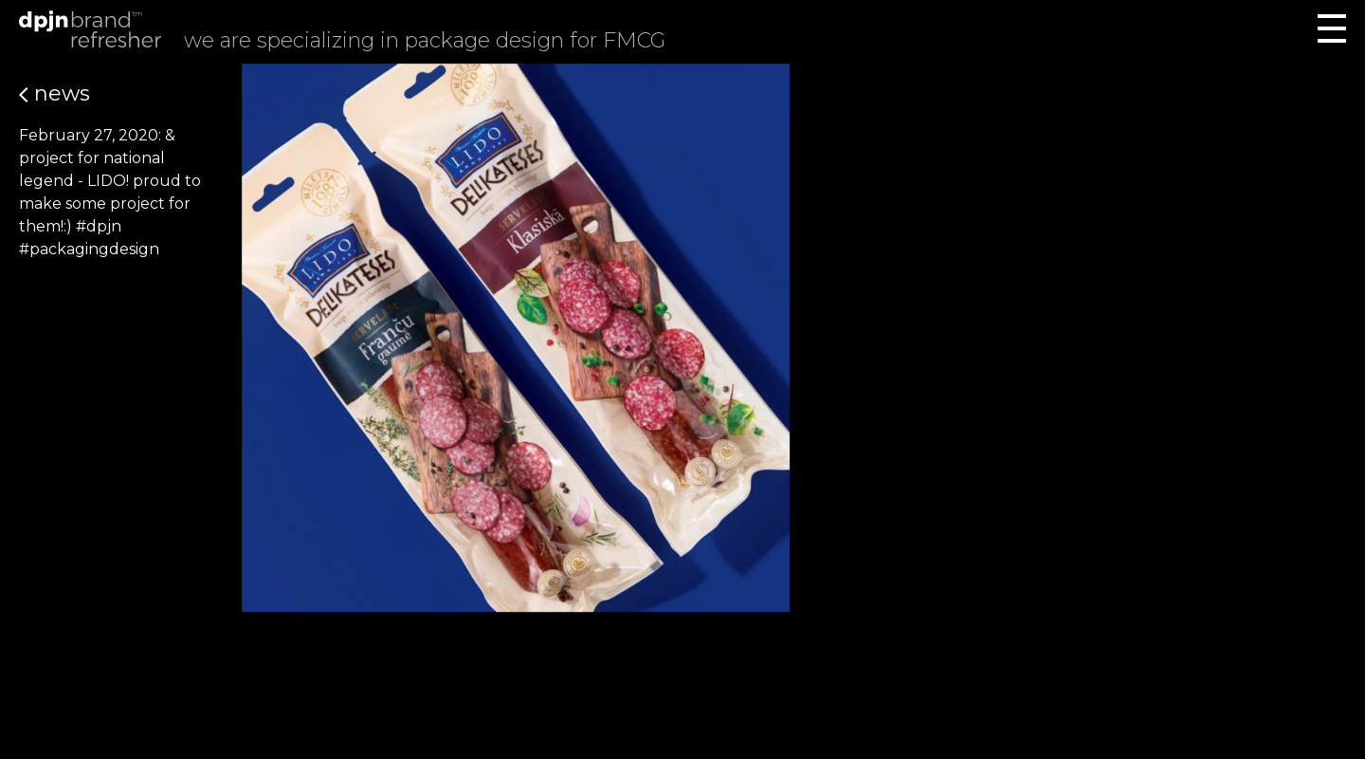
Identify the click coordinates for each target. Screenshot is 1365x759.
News (54, 93)
